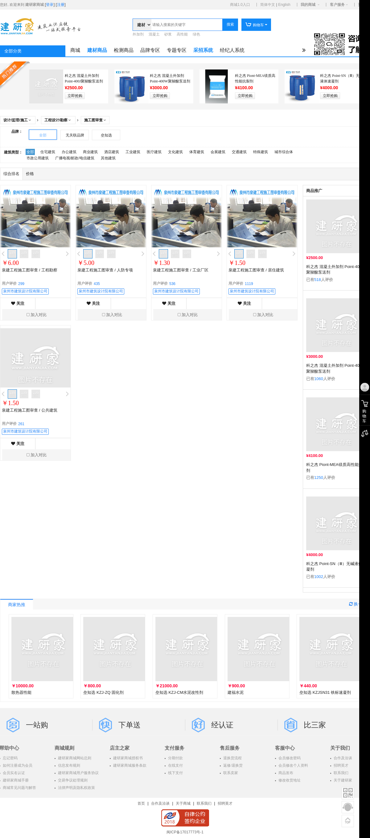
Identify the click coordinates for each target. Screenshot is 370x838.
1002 (318, 576)
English (284, 4)
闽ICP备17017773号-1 (185, 832)
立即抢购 (75, 96)
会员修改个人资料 (293, 765)
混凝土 (154, 34)
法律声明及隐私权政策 (76, 788)
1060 (318, 378)
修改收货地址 (289, 780)
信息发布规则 (68, 765)
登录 (49, 4)
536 (172, 284)
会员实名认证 (13, 773)
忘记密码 (10, 758)
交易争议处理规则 (72, 780)
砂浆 (168, 34)
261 (21, 424)
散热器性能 (21, 692)
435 (97, 284)
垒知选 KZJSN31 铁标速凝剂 (325, 692)
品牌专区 (150, 50)
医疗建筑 (154, 152)
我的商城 (308, 4)
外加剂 (138, 34)
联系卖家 (230, 773)
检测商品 (124, 50)
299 (21, 284)
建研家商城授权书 (127, 758)
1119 (249, 284)
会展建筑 (218, 152)
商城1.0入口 (240, 4)
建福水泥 (236, 692)
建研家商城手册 (15, 780)
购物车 (254, 25)
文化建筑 (175, 152)
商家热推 (16, 604)
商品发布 (285, 773)
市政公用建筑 (38, 158)
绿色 (196, 34)
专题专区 (177, 50)
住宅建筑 (47, 152)
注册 (60, 4)
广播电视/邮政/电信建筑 (74, 158)
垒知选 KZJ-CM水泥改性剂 (179, 692)
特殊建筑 (260, 152)
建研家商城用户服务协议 (78, 773)
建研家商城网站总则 (74, 758)
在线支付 (175, 765)
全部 (43, 135)
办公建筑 (69, 152)
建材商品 (97, 50)
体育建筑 (196, 152)
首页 (141, 803)
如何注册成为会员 (17, 765)
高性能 (182, 34)
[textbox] (186, 25)
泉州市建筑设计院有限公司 (25, 291)
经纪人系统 (232, 50)
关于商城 (183, 803)
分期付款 (175, 758)
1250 (318, 477)
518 (317, 279)
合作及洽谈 (160, 803)
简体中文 (267, 4)
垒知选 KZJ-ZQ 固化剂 (103, 692)
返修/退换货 (232, 765)
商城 (75, 50)
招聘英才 (225, 803)
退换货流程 (232, 758)
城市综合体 (283, 152)
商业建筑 (90, 152)
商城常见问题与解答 (19, 788)
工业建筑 (132, 152)
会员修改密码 (289, 758)
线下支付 (175, 773)
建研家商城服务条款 (129, 765)
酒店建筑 (111, 152)
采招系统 (203, 50)
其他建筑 (108, 158)
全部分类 (13, 51)
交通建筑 (239, 152)
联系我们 (204, 803)
